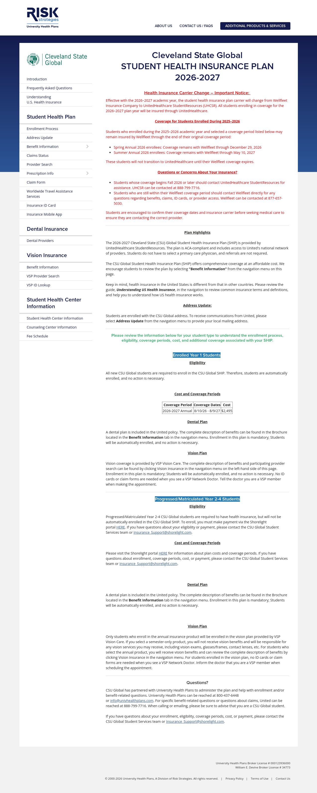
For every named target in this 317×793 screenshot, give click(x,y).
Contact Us (283, 778)
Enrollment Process (42, 128)
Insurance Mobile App (44, 214)
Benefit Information (43, 267)
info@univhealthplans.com (131, 700)
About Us (163, 26)
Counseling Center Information (52, 327)
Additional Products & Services (255, 26)
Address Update (40, 137)
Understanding (44, 99)
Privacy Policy (234, 778)
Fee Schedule (37, 336)
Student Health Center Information (55, 318)
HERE (120, 527)
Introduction (37, 79)
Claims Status (38, 155)
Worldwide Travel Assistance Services (50, 194)
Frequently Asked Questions (49, 88)
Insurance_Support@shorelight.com (162, 532)
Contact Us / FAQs (196, 26)
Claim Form (36, 182)
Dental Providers (40, 240)
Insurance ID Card (41, 205)
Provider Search (39, 164)
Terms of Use (260, 778)
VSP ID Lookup (38, 285)
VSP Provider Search (43, 276)
